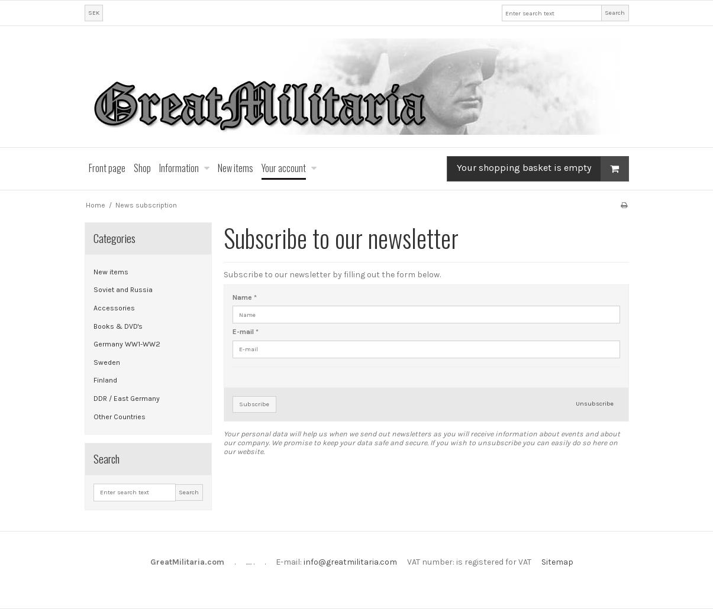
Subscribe (254, 404)
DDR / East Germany (126, 398)
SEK (93, 13)
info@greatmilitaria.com (350, 562)
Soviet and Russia (123, 290)
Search (615, 13)
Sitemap (557, 562)
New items (110, 272)
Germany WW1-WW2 (126, 344)
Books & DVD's (118, 326)
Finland (105, 380)
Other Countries (119, 417)
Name (245, 297)
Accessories (114, 308)
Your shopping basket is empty (542, 169)
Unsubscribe (595, 403)
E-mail (246, 332)
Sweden (106, 362)
